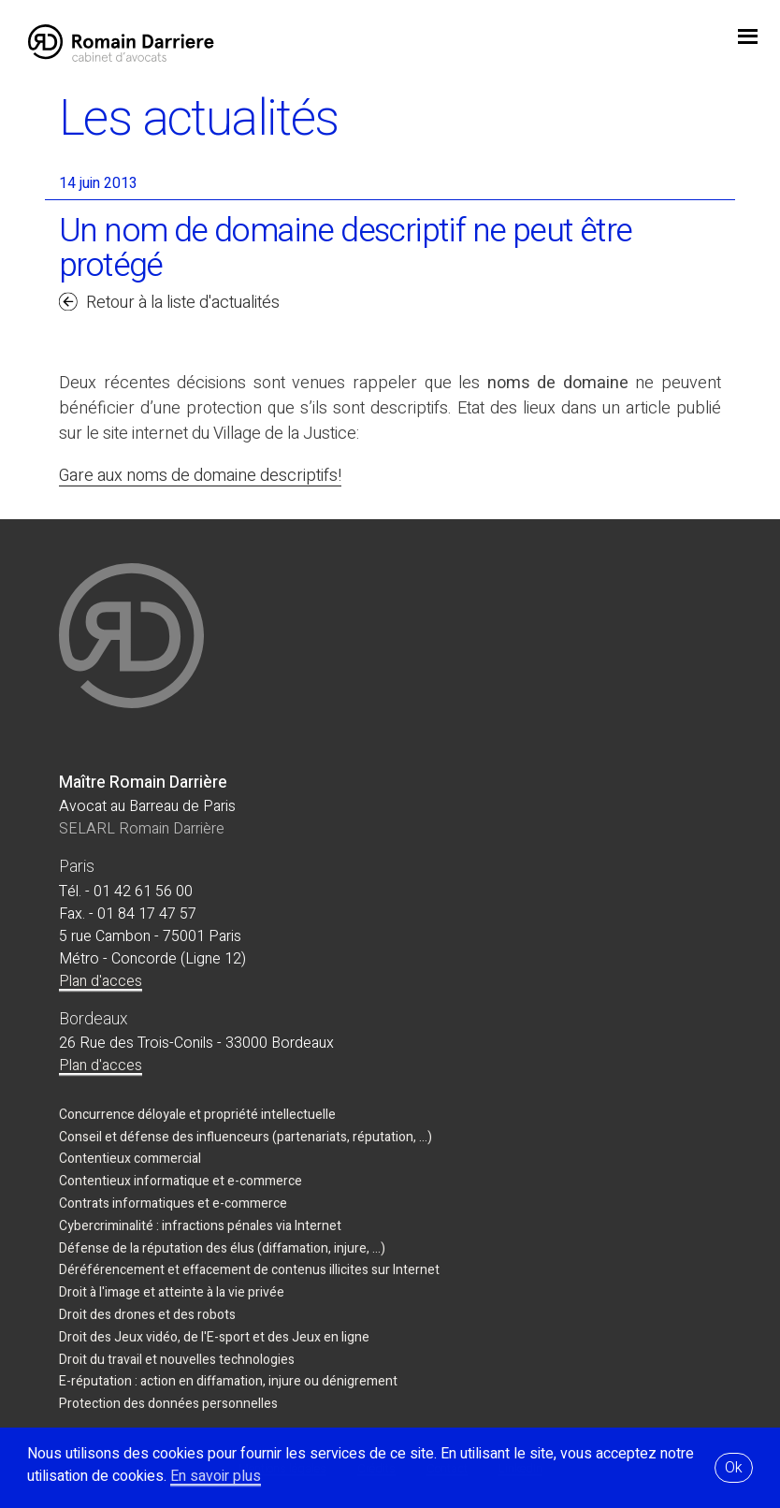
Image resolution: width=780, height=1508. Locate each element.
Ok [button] (734, 1468)
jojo (747, 38)
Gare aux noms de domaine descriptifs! (200, 475)
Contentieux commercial (130, 1158)
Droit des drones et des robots (147, 1315)
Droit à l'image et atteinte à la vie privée (171, 1292)
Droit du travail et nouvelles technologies (177, 1360)
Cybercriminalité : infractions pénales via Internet (200, 1226)
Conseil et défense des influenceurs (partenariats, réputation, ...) (245, 1137)
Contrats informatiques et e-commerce (173, 1203)
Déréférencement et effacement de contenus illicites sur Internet (249, 1270)
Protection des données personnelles (168, 1404)
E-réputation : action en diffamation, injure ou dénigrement (228, 1381)
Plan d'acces (100, 981)
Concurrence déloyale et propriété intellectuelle (197, 1114)
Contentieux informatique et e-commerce (180, 1181)
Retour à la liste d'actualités (183, 302)
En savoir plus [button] (215, 1476)
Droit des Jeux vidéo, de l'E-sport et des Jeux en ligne (214, 1337)
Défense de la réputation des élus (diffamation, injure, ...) (222, 1248)
